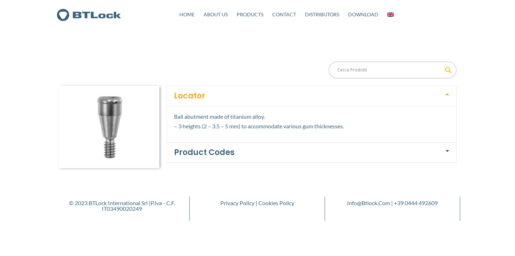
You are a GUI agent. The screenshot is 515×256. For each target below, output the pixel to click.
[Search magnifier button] (448, 70)
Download (363, 14)
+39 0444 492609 (416, 202)
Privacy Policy (237, 202)
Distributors (322, 14)
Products (250, 14)
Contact (284, 14)
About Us (216, 14)
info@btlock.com (368, 202)
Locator (189, 95)
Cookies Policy (276, 202)
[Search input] (389, 70)
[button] (311, 96)
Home (187, 14)
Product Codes (204, 152)
